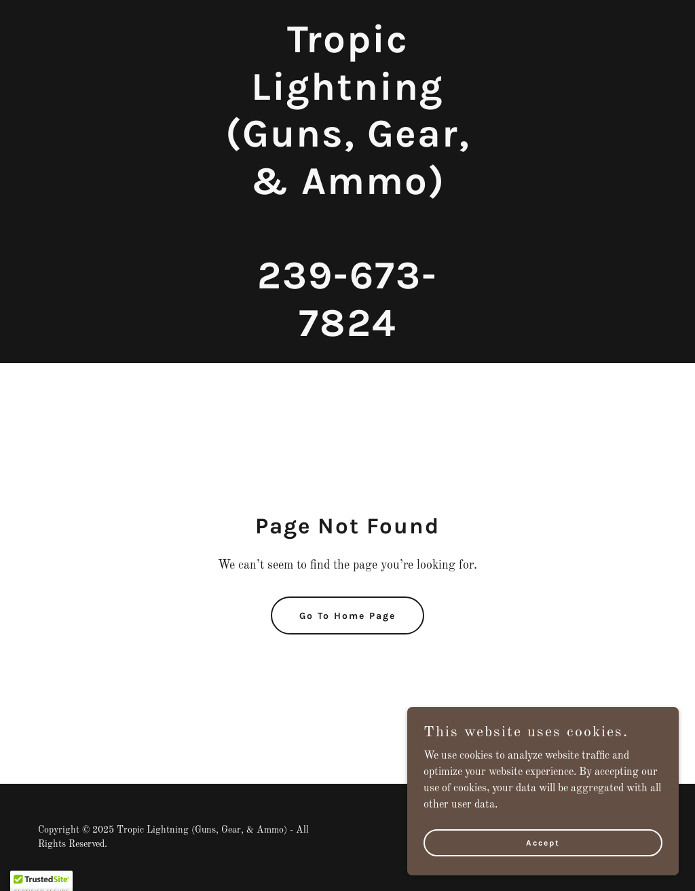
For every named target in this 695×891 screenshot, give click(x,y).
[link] (347, 333)
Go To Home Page (347, 616)
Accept (543, 842)
